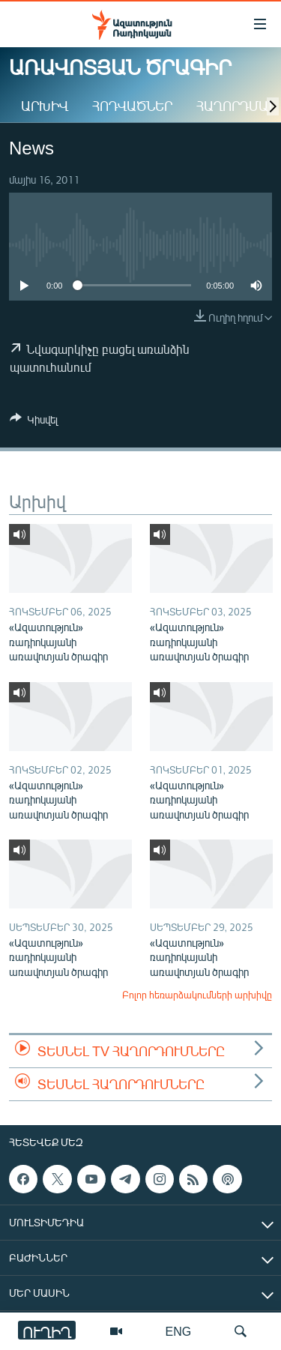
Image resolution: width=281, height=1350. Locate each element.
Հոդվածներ (132, 105)
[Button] (34, 422)
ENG (179, 1331)
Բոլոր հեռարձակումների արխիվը (197, 995)
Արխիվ (44, 105)
